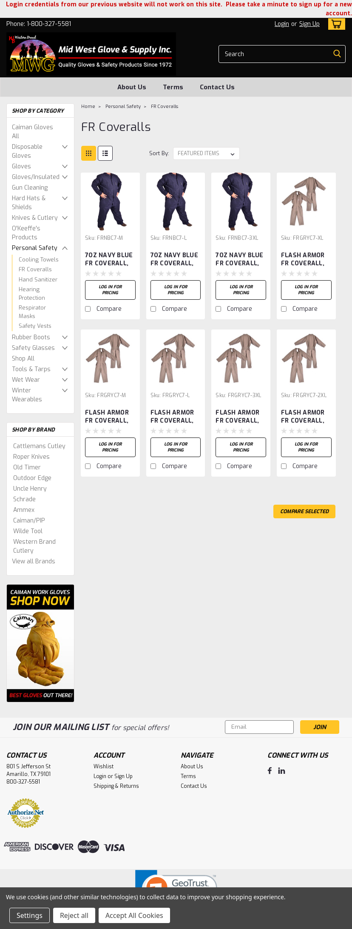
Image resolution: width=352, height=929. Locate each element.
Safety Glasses (33, 348)
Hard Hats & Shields (28, 202)
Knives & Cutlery (35, 218)
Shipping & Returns (116, 786)
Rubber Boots (31, 337)
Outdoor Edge (32, 478)
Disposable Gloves (27, 151)
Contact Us (217, 87)
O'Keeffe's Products (26, 232)
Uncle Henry (30, 489)
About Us (131, 87)
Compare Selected (304, 511)
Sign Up (309, 24)
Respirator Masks (32, 312)
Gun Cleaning (30, 188)
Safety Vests (35, 326)
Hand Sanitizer (38, 279)
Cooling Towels (39, 259)
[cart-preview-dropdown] (335, 24)
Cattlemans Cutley (39, 446)
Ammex (23, 510)
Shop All (23, 359)
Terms (173, 87)
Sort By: (159, 153)
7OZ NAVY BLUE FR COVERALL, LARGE (174, 259)
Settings (30, 915)
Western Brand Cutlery (34, 546)
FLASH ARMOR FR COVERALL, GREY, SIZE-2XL (304, 417)
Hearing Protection (32, 293)
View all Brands (33, 561)
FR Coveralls (35, 269)
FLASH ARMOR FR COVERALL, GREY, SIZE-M (107, 417)
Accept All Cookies (134, 915)
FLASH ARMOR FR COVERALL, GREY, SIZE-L (172, 417)
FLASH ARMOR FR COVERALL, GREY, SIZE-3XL (239, 417)
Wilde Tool (28, 531)
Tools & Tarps (31, 369)
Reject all (74, 915)
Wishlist (104, 766)
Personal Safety (34, 248)
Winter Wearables (27, 394)
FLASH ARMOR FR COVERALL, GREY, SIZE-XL (303, 259)
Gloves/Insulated (36, 177)
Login (282, 24)
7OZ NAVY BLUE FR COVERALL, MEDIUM (109, 259)
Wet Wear (26, 380)
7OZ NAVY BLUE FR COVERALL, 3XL (239, 259)
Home (88, 106)
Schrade (24, 499)
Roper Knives (31, 457)
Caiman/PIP (29, 521)
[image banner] (40, 643)
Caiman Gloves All (32, 131)
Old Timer (27, 467)
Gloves (21, 166)
